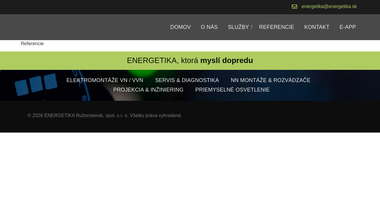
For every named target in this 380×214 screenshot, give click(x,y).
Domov (180, 27)
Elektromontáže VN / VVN (104, 80)
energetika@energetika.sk (329, 6)
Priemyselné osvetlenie (232, 90)
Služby (239, 27)
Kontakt (317, 27)
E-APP (348, 27)
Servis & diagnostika (187, 80)
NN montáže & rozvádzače (271, 80)
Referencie (276, 27)
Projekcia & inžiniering (148, 90)
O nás (209, 27)
